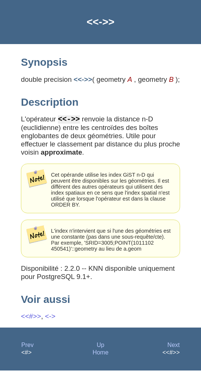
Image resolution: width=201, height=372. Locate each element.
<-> (50, 318)
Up (100, 346)
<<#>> (31, 318)
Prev (27, 346)
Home (101, 354)
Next (173, 346)
